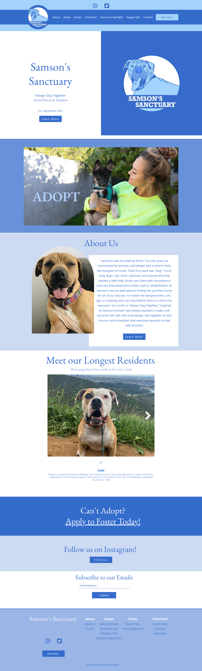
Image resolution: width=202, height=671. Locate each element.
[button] (67, 17)
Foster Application (133, 628)
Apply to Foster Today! (102, 521)
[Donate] (167, 17)
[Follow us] (101, 560)
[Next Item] (148, 415)
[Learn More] (50, 119)
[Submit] (104, 595)
